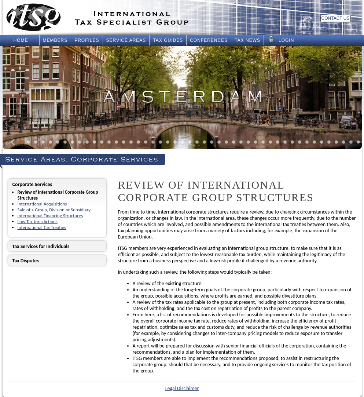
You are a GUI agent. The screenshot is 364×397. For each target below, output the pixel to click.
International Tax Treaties (42, 227)
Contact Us (335, 18)
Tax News (247, 40)
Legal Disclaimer (182, 388)
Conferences (209, 40)
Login (280, 39)
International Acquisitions (42, 204)
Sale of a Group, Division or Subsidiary (54, 209)
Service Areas (126, 40)
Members (55, 40)
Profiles (86, 40)
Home (21, 40)
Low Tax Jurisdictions (38, 221)
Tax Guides (168, 40)
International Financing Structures (50, 215)
